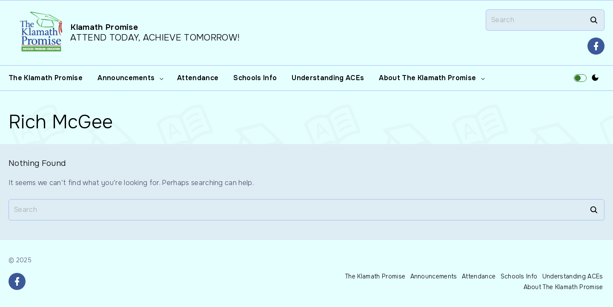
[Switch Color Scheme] (595, 78)
